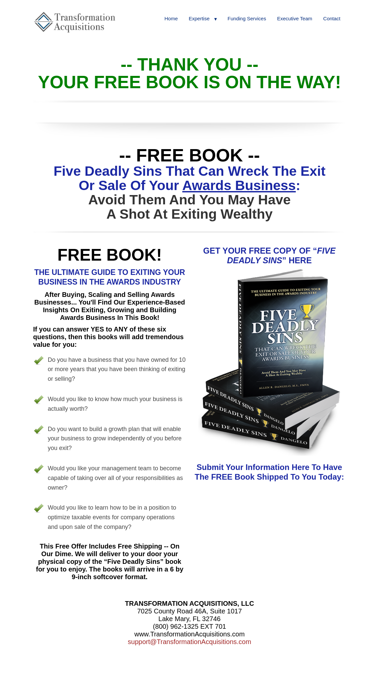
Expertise (199, 18)
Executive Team (294, 18)
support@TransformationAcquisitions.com (189, 641)
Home (171, 18)
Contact (331, 18)
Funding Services (247, 18)
